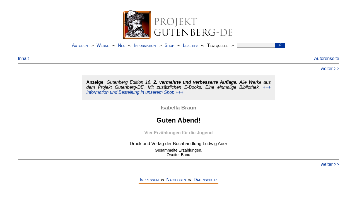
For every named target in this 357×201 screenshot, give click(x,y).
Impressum (149, 179)
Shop (169, 45)
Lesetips (190, 45)
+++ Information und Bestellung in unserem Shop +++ (178, 90)
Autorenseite (326, 58)
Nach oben (176, 179)
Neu (122, 45)
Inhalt (23, 58)
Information (145, 45)
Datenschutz (205, 179)
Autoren (80, 45)
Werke (103, 45)
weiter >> (330, 68)
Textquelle (217, 45)
